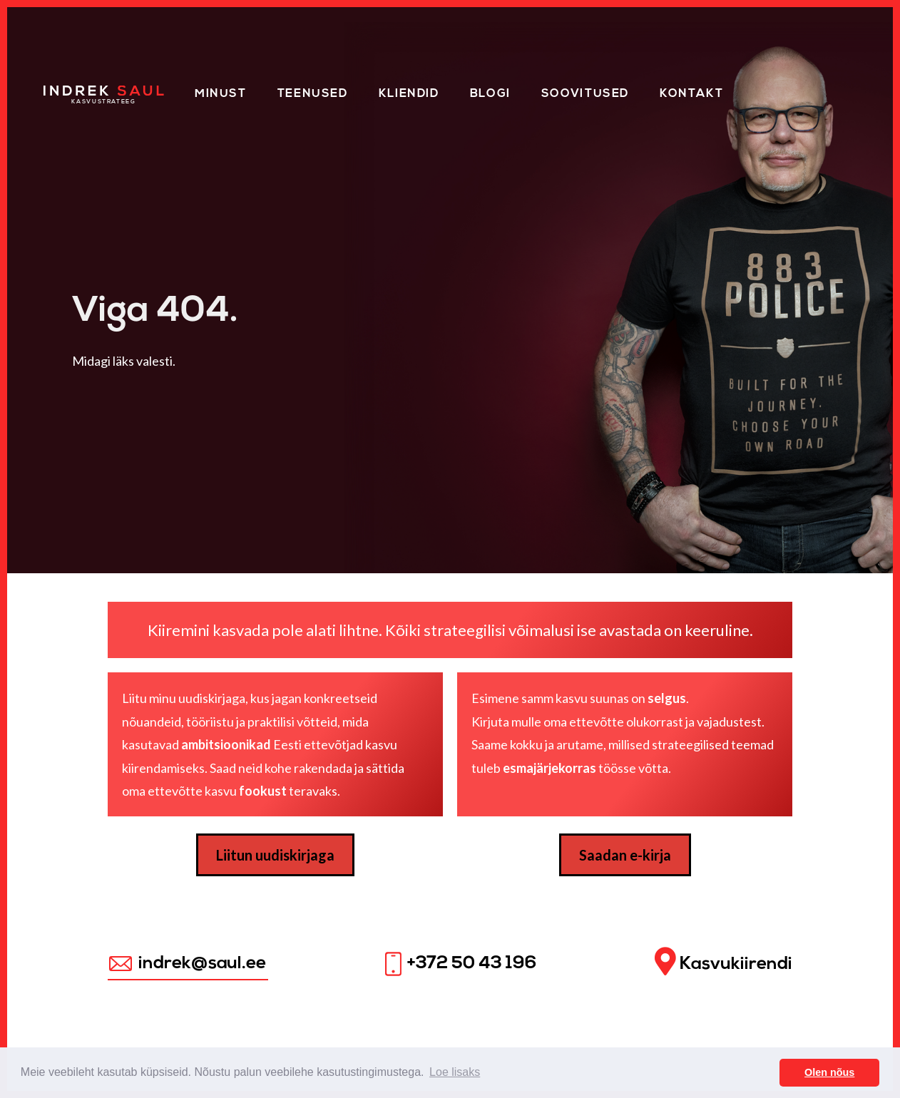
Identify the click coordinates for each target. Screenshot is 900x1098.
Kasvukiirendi (723, 962)
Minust (221, 94)
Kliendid (409, 94)
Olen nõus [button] (829, 1072)
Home (63, 91)
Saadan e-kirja (625, 854)
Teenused (312, 94)
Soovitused (585, 94)
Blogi (490, 94)
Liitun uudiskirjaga (275, 854)
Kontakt (691, 94)
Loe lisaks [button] (454, 1072)
